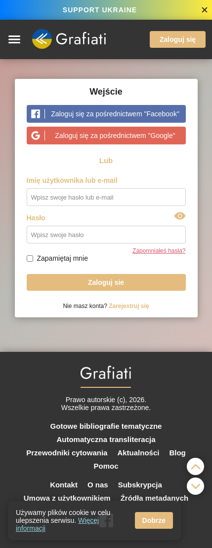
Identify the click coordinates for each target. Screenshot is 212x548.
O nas (97, 484)
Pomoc (105, 466)
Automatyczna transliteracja (105, 439)
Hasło (36, 218)
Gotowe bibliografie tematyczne (106, 426)
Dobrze (154, 520)
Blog (177, 452)
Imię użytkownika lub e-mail (72, 180)
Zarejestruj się (129, 306)
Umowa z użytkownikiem (67, 498)
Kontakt (64, 484)
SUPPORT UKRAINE (100, 10)
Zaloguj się (178, 39)
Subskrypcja (140, 484)
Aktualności (138, 452)
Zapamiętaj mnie (62, 258)
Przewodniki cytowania (66, 452)
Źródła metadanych (155, 498)
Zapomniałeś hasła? (158, 250)
